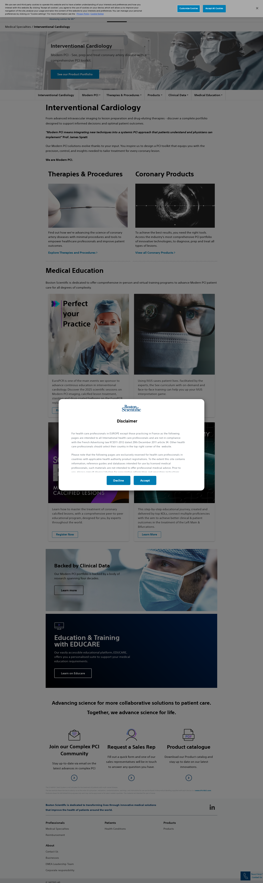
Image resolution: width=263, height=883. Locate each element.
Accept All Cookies (214, 4)
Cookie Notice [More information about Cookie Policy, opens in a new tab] (97, 9)
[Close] (257, 4)
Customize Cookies (189, 4)
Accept (145, 480)
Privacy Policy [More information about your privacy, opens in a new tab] (83, 9)
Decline (118, 480)
